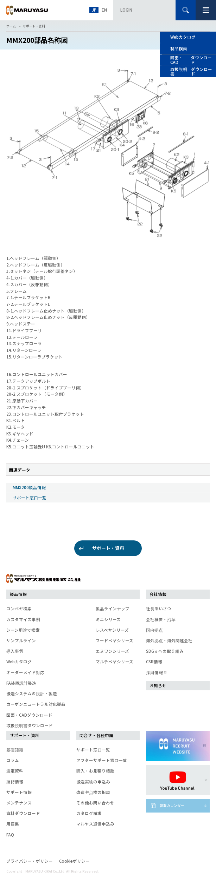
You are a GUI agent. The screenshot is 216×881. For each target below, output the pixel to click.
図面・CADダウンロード (29, 715)
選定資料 (14, 771)
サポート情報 (19, 792)
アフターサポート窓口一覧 (101, 760)
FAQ (10, 834)
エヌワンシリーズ (112, 651)
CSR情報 (154, 661)
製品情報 (18, 594)
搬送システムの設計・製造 (31, 693)
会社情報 (158, 594)
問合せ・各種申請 (96, 735)
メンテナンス (19, 803)
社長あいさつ (158, 608)
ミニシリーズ (108, 619)
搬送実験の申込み (93, 781)
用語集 (12, 824)
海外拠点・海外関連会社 (169, 640)
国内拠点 (154, 630)
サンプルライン (21, 640)
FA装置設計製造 (21, 683)
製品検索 (178, 48)
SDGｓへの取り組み (165, 651)
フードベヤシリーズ (114, 640)
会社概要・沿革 (161, 619)
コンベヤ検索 (19, 608)
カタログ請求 (89, 813)
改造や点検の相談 (93, 792)
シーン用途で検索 (23, 630)
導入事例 (14, 651)
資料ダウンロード (23, 813)
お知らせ (158, 685)
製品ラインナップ (112, 608)
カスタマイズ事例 (23, 619)
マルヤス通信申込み (95, 824)
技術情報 (14, 781)
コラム (12, 760)
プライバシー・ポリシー (29, 861)
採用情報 (155, 672)
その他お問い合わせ (95, 803)
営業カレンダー (172, 805)
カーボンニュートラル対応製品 (35, 704)
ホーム (11, 26)
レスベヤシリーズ (112, 630)
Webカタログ (183, 37)
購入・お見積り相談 (95, 771)
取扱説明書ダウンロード (29, 725)
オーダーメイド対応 (25, 672)
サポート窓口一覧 (29, 497)
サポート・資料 (34, 26)
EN (104, 10)
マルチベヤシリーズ (114, 661)
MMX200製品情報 (29, 487)
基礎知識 (14, 749)
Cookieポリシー (74, 861)
